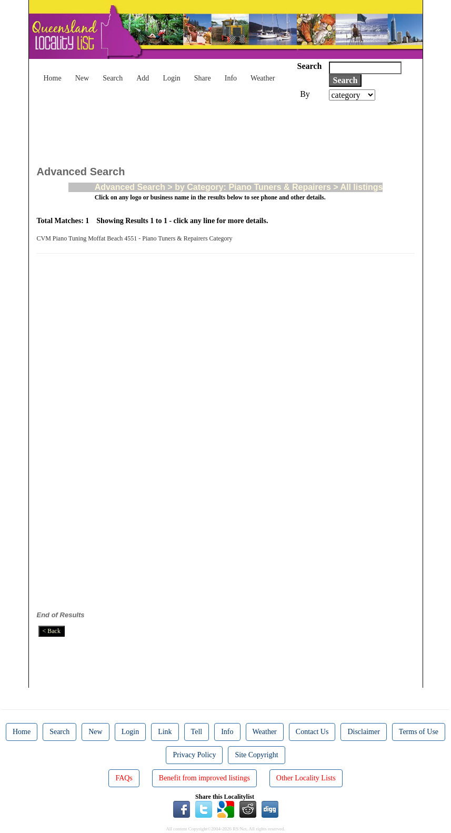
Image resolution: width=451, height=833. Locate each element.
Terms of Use (418, 732)
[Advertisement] (228, 129)
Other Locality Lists (306, 778)
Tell (197, 732)
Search (113, 78)
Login (171, 78)
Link (165, 732)
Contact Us (312, 732)
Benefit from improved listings (204, 778)
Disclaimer (363, 732)
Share (202, 78)
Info (231, 78)
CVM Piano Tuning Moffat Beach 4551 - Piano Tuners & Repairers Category (136, 238)
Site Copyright (256, 755)
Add (142, 78)
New (82, 78)
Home (53, 78)
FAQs (123, 778)
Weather (262, 78)
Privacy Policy (194, 755)
